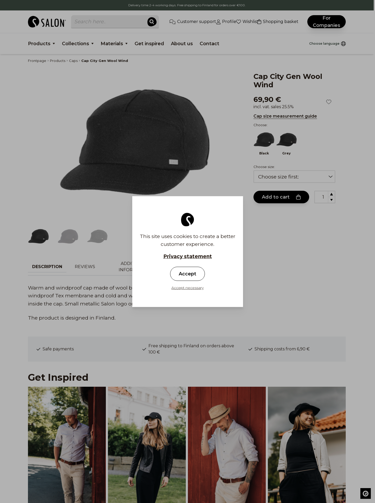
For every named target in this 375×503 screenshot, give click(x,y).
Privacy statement (187, 256)
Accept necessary (187, 287)
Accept (187, 274)
